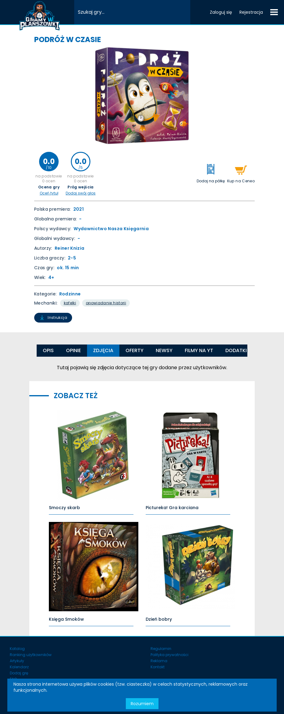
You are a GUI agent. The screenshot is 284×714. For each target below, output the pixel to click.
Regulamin (161, 648)
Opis (48, 350)
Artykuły (17, 660)
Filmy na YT (199, 350)
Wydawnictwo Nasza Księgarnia (111, 229)
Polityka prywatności (169, 654)
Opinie (73, 350)
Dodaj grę (19, 673)
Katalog (17, 648)
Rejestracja (251, 12)
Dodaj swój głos (81, 193)
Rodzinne (70, 294)
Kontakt (158, 666)
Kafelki (70, 302)
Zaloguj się (221, 12)
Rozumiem (142, 704)
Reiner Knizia (70, 248)
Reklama (159, 660)
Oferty (135, 350)
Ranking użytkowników (31, 654)
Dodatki (236, 350)
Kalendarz (19, 666)
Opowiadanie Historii (106, 302)
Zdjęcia (103, 350)
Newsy (164, 350)
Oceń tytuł (49, 193)
